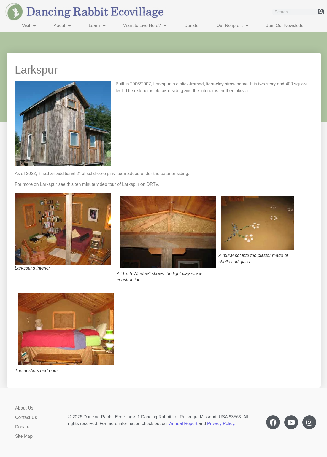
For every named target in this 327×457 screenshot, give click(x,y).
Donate (191, 25)
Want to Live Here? (144, 26)
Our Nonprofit (232, 26)
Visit (29, 26)
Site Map (24, 436)
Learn (97, 26)
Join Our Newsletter (285, 25)
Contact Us (26, 417)
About (62, 26)
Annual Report (183, 423)
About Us (24, 408)
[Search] (321, 11)
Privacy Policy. (221, 423)
